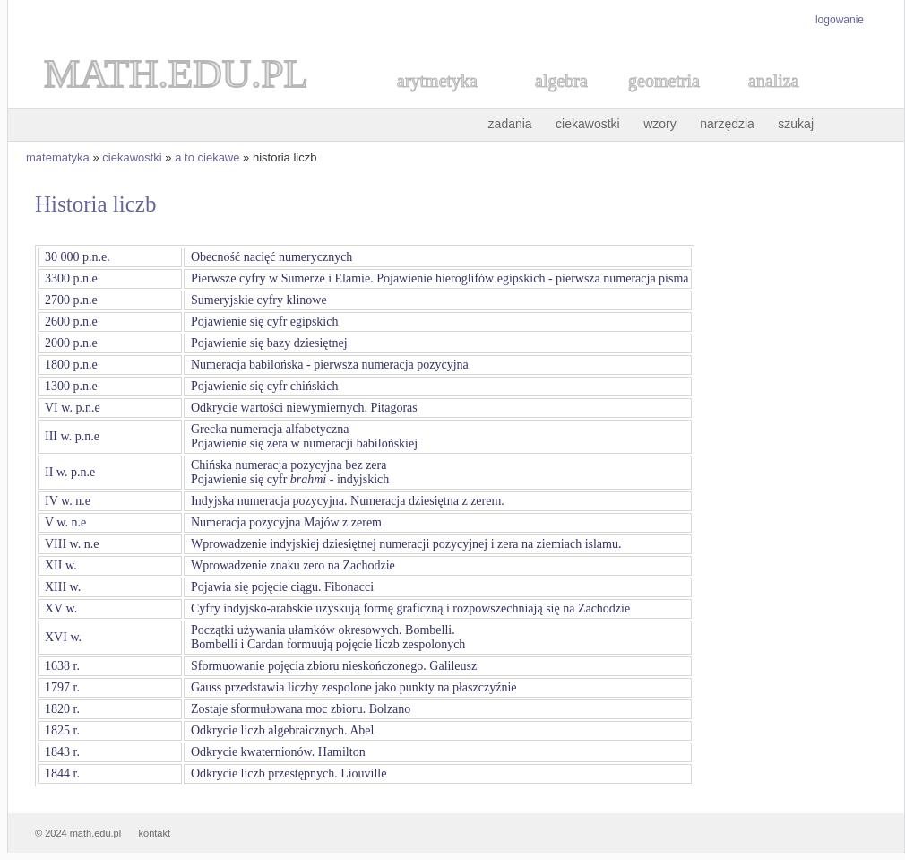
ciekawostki (588, 124)
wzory (660, 124)
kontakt (154, 833)
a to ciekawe (207, 157)
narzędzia (727, 124)
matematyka (58, 157)
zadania (510, 124)
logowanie (839, 19)
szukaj (796, 124)
